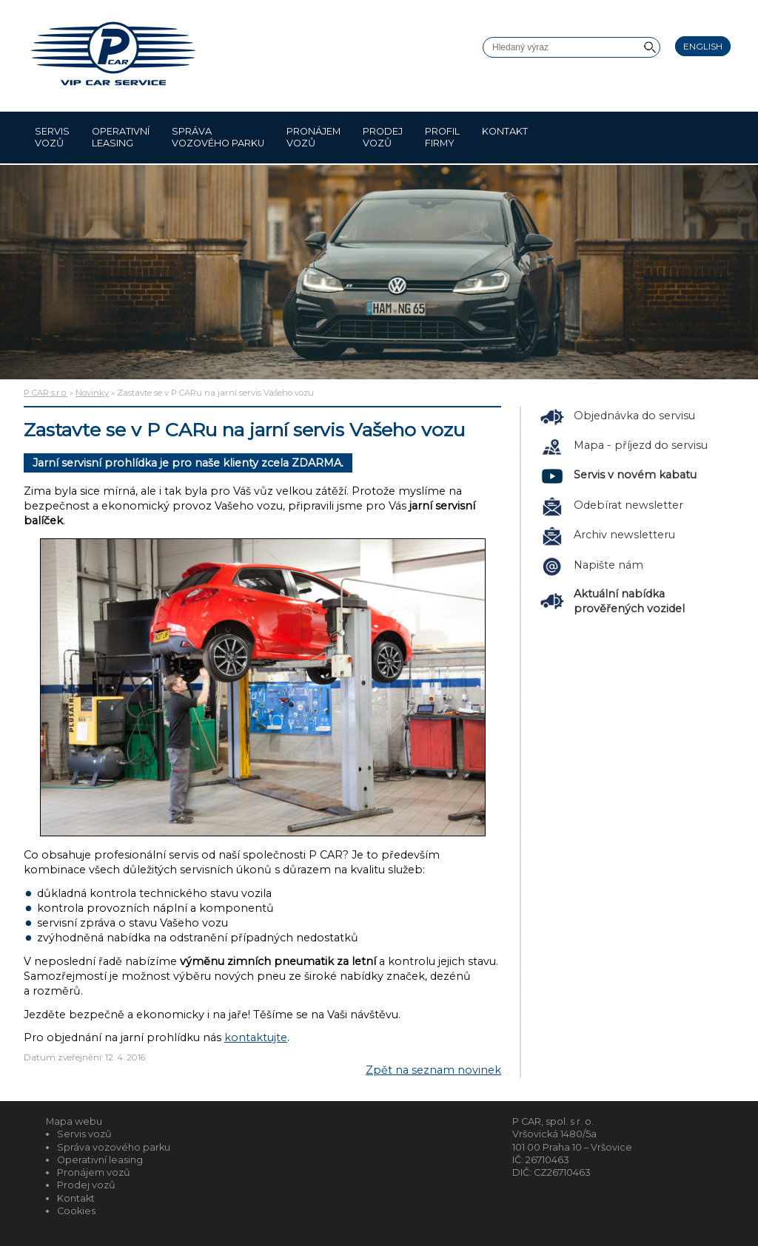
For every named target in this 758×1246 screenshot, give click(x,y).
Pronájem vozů (313, 137)
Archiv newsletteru (624, 534)
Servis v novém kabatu (635, 474)
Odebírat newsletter (628, 505)
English (702, 46)
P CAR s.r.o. (45, 392)
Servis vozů (52, 137)
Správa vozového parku (218, 137)
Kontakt (505, 137)
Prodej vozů (383, 137)
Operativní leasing (121, 137)
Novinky (92, 392)
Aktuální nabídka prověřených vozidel (629, 601)
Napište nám (608, 565)
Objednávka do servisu (634, 415)
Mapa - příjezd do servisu (641, 445)
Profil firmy (442, 137)
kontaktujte (255, 1037)
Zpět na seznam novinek (433, 1070)
